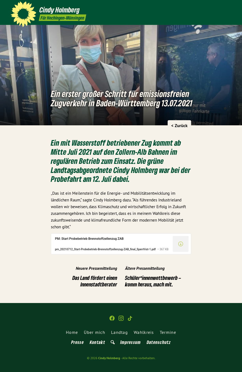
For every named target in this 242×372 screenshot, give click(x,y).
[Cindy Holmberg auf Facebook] (217, 5)
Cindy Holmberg (109, 358)
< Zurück (179, 125)
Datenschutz (159, 342)
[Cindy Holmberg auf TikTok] (229, 5)
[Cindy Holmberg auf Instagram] (223, 5)
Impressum (130, 342)
